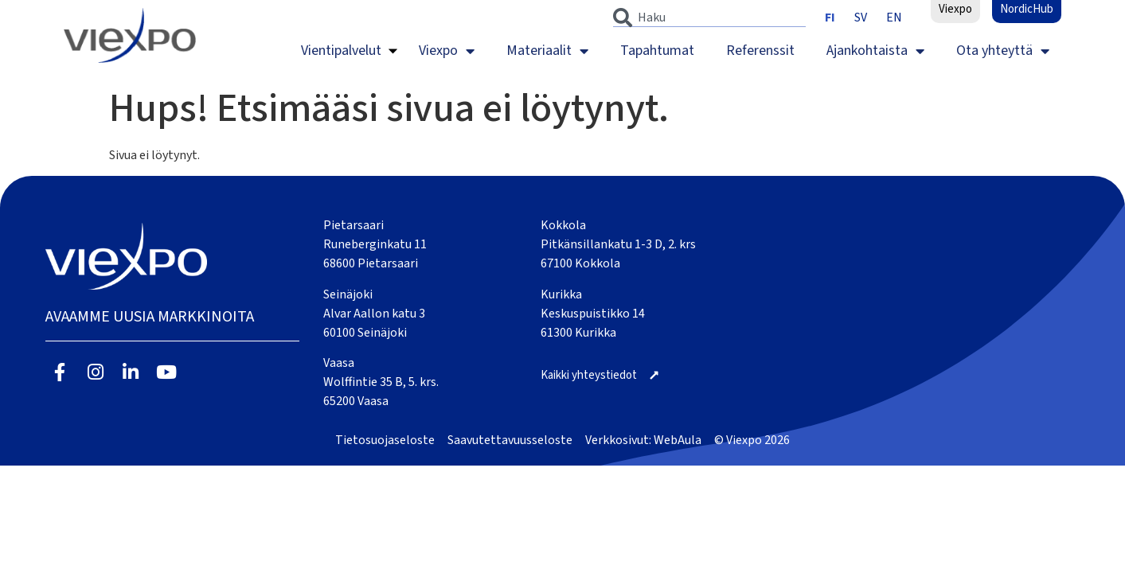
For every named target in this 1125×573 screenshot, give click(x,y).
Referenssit (760, 50)
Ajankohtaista (875, 51)
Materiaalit (547, 51)
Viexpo (447, 51)
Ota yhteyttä (1002, 51)
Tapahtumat (657, 50)
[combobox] (709, 17)
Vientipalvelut (341, 50)
